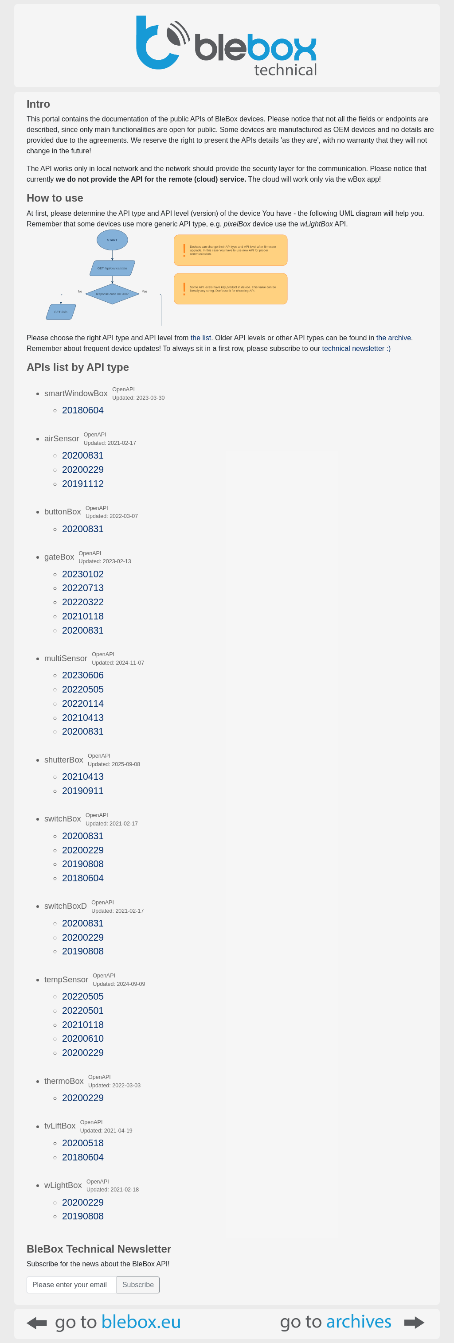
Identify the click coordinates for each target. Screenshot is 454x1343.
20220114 (83, 703)
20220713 (83, 588)
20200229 (83, 469)
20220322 (83, 602)
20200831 (83, 455)
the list (201, 338)
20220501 (83, 1010)
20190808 (83, 864)
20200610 (83, 1038)
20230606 (83, 675)
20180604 (83, 410)
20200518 (83, 1143)
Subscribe (138, 1285)
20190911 (83, 791)
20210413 (83, 717)
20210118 (83, 616)
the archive (393, 338)
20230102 (83, 574)
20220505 (83, 689)
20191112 (83, 484)
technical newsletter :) (356, 348)
